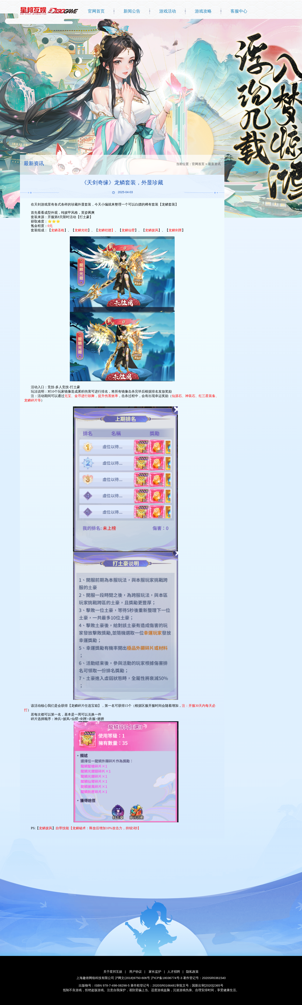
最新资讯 (214, 164)
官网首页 (96, 11)
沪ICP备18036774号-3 (166, 978)
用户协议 (135, 971)
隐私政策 (192, 971)
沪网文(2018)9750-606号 (132, 978)
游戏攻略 (203, 11)
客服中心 (238, 11)
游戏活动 (167, 11)
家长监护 (155, 971)
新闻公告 (132, 11)
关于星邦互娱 (112, 971)
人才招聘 (173, 971)
